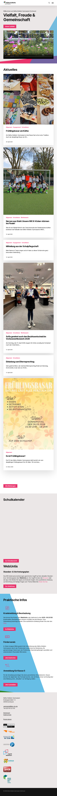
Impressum (6, 713)
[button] (53, 3)
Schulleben (25, 127)
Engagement (17, 127)
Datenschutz (7, 715)
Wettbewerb (24, 217)
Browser (45, 578)
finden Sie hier (43, 582)
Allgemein (9, 127)
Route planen (7, 719)
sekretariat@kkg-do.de (10, 706)
